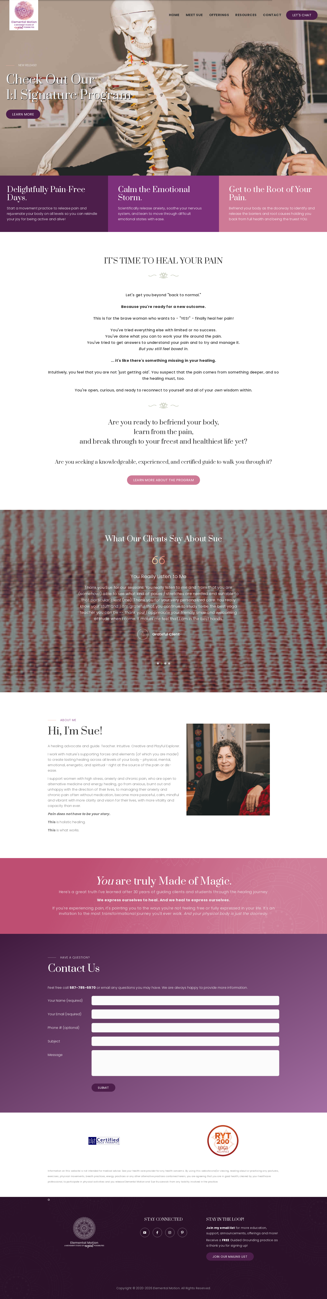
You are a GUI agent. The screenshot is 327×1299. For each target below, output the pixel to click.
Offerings (219, 15)
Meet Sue (194, 15)
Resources (246, 15)
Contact (272, 15)
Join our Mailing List (230, 1257)
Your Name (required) (65, 1000)
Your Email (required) (64, 1014)
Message (55, 1054)
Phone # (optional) (63, 1027)
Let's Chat (301, 15)
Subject (54, 1041)
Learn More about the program (163, 480)
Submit (103, 1088)
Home (174, 15)
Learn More (23, 114)
